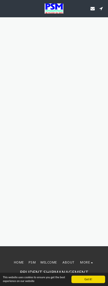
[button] (6, 8)
